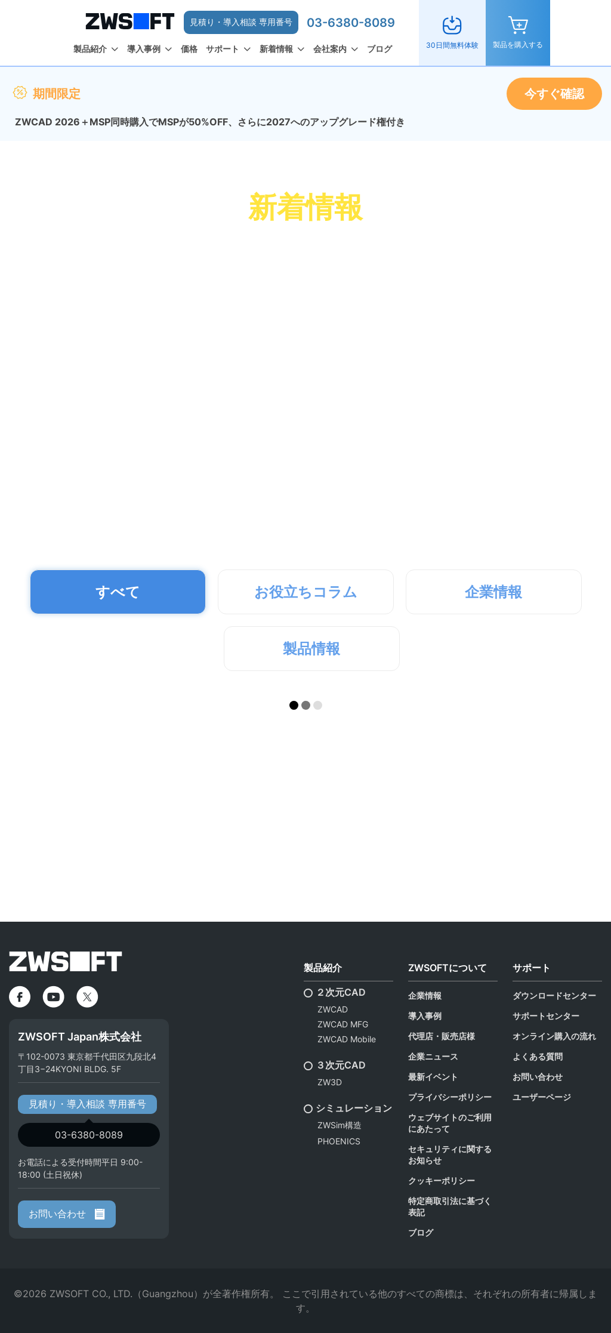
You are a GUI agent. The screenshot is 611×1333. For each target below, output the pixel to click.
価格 (189, 49)
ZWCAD (332, 1009)
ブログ (379, 49)
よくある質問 (538, 1056)
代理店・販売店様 (441, 1036)
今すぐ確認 (554, 94)
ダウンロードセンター (554, 995)
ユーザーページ (542, 1097)
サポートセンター (546, 1016)
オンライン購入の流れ (554, 1036)
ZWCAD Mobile (346, 1039)
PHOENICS (338, 1141)
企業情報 (425, 995)
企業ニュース (433, 1056)
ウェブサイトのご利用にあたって (450, 1123)
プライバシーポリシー (450, 1097)
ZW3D (329, 1082)
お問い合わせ (67, 1214)
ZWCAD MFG (342, 1024)
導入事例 (144, 49)
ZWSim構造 (339, 1125)
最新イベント (433, 1077)
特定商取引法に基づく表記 (450, 1206)
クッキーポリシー (441, 1180)
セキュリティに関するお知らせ (450, 1154)
